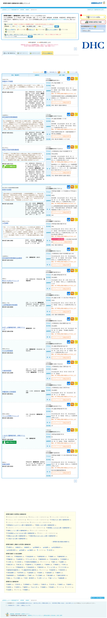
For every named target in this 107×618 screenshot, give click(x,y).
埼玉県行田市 (12, 550)
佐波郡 (47, 547)
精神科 (49, 564)
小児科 (11, 562)
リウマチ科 (64, 567)
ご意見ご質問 (59, 615)
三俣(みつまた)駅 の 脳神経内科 (17, 538)
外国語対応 (10, 32)
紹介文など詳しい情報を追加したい (42, 603)
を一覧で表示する (10, 53)
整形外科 (42, 567)
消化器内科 (31, 556)
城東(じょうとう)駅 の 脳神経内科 (18, 530)
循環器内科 (42, 556)
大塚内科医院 (6, 371)
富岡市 (10, 587)
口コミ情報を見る (11, 166)
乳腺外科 (29, 564)
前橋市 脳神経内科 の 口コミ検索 (56, 19)
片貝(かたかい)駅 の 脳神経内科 (61, 519)
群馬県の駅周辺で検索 (95, 22)
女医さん (31, 29)
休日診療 (21, 29)
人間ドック (42, 578)
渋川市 (51, 550)
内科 (10, 556)
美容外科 (63, 570)
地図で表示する (23, 53)
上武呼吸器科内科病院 (9, 305)
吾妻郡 (44, 587)
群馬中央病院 (6, 190)
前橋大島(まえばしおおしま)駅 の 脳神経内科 (43, 536)
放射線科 (50, 572)
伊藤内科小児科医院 (9, 392)
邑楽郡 (23, 550)
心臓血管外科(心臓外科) (30, 570)
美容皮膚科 (12, 572)
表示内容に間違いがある (58, 603)
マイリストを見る (95, 17)
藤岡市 (27, 587)
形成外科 (53, 570)
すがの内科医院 (7, 351)
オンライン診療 (52, 29)
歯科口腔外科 (63, 575)
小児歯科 (41, 575)
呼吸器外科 (21, 567)
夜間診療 (40, 29)
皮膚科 (63, 562)
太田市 (37, 584)
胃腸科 (53, 556)
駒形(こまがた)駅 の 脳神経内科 (46, 525)
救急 (10, 578)
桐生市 (19, 547)
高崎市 (32, 550)
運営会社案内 (47, 615)
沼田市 (11, 547)
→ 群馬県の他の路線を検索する (60, 541)
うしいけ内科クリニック (10, 416)
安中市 (19, 584)
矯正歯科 (51, 575)
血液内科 (21, 559)
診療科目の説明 (36, 53)
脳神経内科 (62, 556)
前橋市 (11, 584)
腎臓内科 (11, 559)
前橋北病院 (6, 464)
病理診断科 (22, 575)
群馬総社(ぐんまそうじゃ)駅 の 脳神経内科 (21, 525)
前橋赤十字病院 (7, 81)
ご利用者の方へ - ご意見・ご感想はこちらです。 (19, 605)
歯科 (31, 575)
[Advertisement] (40, 497)
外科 (65, 564)
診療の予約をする (11, 442)
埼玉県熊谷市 (57, 547)
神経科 (57, 564)
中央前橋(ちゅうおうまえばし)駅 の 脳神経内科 (22, 533)
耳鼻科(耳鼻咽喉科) (32, 562)
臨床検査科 (12, 575)
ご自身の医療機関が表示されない (24, 603)
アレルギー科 (32, 559)
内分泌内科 (55, 559)
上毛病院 (5, 223)
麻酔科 (60, 572)
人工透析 (18, 578)
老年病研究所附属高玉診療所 (12, 258)
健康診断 (63, 578)
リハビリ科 (53, 567)
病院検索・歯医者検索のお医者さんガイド (98, 2)
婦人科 (21, 564)
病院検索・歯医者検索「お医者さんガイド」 (20, 614)
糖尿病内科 (44, 559)
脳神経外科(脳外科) (14, 570)
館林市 (28, 547)
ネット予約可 (11, 29)
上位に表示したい (69, 603)
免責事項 (30, 615)
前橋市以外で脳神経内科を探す (96, 9)
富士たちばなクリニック (10, 281)
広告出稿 (53, 615)
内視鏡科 (65, 559)
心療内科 (39, 564)
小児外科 (19, 562)
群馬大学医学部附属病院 (10, 150)
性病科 (41, 572)
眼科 (55, 562)
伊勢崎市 (37, 547)
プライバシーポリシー (38, 615)
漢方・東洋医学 (30, 578)
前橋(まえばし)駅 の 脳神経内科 (17, 536)
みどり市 (35, 587)
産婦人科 (11, 564)
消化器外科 (32, 567)
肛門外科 (22, 572)
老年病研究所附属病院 (9, 117)
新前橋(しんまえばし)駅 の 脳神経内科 (59, 528)
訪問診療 (63, 29)
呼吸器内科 (20, 556)
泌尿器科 (32, 572)
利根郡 (27, 589)
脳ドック (53, 578)
